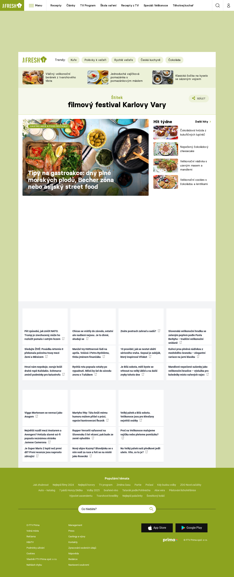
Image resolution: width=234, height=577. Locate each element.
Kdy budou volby (166, 484)
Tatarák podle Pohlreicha (136, 490)
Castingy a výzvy (76, 536)
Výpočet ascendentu (81, 495)
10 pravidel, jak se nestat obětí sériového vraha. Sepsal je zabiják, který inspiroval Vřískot (140, 353)
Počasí (149, 484)
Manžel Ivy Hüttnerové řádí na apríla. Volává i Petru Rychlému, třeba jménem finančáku (90, 353)
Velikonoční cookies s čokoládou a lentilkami (194, 182)
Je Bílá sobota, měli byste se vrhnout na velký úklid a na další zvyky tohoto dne (138, 370)
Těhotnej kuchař (183, 5)
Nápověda (73, 553)
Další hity (202, 121)
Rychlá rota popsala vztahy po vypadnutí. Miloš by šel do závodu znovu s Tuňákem (91, 370)
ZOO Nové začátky (190, 484)
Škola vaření (108, 5)
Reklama (31, 536)
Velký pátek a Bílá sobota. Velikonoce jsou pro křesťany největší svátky (137, 416)
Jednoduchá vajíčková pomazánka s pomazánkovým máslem (126, 77)
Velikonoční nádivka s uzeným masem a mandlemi (193, 165)
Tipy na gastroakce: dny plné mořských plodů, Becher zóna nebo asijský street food (71, 179)
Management (75, 525)
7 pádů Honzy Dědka (71, 490)
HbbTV (30, 542)
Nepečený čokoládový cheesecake (194, 149)
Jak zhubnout (41, 484)
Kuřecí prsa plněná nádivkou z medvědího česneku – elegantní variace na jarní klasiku (186, 353)
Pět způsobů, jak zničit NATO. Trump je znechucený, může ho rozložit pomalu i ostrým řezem (44, 335)
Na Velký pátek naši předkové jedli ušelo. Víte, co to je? (140, 450)
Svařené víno (111, 490)
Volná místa (33, 530)
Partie (138, 484)
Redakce (73, 559)
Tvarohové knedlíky (107, 495)
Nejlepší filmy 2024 (63, 484)
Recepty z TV (130, 5)
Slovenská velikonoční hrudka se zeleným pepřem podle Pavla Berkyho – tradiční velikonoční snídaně (187, 337)
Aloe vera (159, 490)
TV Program (87, 5)
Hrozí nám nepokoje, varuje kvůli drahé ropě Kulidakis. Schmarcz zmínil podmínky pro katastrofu (44, 370)
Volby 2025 (93, 490)
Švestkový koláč (156, 495)
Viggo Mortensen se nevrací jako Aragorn (43, 414)
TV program (105, 484)
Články (70, 5)
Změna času (124, 484)
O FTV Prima (33, 525)
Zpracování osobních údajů (82, 547)
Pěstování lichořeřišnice (182, 490)
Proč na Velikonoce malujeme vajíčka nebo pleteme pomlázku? (139, 434)
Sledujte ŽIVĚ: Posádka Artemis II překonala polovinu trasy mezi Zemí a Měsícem (43, 353)
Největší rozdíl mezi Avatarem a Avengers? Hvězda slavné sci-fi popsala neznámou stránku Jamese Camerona (42, 436)
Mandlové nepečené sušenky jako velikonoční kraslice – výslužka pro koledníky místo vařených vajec (188, 370)
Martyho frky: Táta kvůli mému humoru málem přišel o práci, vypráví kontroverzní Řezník (90, 416)
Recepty (56, 5)
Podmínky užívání (35, 547)
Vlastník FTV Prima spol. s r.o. (42, 559)
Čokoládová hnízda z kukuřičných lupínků (193, 132)
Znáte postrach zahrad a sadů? (140, 331)
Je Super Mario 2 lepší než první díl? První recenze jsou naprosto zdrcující (43, 452)
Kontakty (73, 542)
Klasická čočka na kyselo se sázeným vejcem (191, 77)
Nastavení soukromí (78, 564)
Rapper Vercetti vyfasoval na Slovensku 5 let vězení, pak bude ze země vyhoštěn (92, 434)
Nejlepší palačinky (132, 495)
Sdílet (200, 99)
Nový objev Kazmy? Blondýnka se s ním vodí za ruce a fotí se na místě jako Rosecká (92, 452)
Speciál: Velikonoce (156, 5)
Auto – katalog (46, 490)
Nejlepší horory (86, 484)
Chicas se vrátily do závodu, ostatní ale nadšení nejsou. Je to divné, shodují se (92, 335)
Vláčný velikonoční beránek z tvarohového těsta (61, 77)
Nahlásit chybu (34, 564)
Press (71, 530)
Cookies (31, 553)
